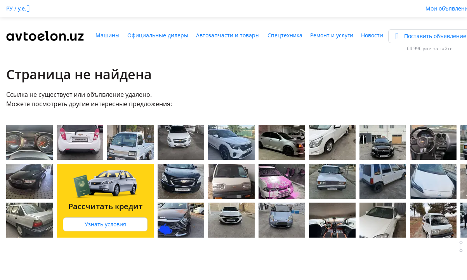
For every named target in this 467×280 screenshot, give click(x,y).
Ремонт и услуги (331, 35)
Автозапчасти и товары (228, 35)
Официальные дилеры (157, 35)
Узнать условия (105, 224)
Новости (372, 35)
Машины (107, 35)
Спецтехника (284, 35)
